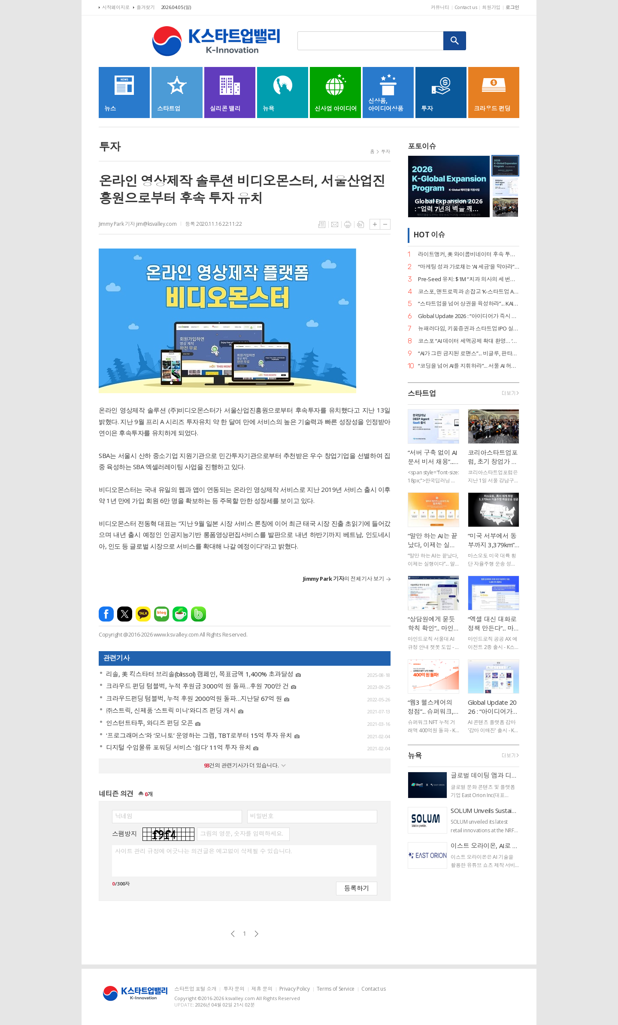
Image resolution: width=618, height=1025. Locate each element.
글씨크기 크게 (375, 224)
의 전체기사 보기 (343, 578)
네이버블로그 (161, 614)
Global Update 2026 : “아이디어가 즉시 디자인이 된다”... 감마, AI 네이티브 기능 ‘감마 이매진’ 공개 (468, 316)
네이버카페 (180, 614)
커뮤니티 (440, 7)
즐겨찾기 (145, 7)
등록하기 (356, 887)
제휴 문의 (262, 989)
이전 (233, 934)
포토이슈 (422, 146)
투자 (385, 151)
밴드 (198, 614)
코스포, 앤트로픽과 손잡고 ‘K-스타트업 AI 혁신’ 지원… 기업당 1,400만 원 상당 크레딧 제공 (468, 291)
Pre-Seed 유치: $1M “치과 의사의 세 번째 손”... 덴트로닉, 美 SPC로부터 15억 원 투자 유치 (468, 279)
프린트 (347, 224)
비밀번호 (261, 816)
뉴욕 (415, 756)
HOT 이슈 (429, 235)
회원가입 (491, 7)
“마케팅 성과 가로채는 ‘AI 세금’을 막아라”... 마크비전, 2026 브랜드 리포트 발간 (468, 266)
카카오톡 (143, 614)
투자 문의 (233, 989)
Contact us (465, 7)
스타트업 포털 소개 (195, 989)
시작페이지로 (116, 7)
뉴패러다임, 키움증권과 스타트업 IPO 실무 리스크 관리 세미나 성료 (468, 328)
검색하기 (455, 40)
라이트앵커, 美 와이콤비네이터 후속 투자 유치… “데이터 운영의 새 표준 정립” (468, 254)
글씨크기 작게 (385, 224)
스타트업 (422, 393)
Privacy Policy (294, 989)
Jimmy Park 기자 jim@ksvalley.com (137, 223)
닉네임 (124, 816)
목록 (322, 224)
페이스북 (106, 614)
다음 (256, 934)
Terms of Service (335, 989)
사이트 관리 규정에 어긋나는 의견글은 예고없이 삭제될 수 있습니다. (203, 851)
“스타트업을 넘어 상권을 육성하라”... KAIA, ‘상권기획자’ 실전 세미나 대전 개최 (468, 303)
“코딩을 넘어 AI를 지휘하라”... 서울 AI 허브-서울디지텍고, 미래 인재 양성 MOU (468, 366)
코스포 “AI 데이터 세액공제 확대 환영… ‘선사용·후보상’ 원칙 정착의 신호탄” (468, 341)
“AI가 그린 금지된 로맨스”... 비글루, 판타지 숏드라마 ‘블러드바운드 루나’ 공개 (468, 353)
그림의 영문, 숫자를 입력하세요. (241, 834)
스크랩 (360, 224)
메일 (334, 224)
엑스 (124, 614)
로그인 (512, 7)
